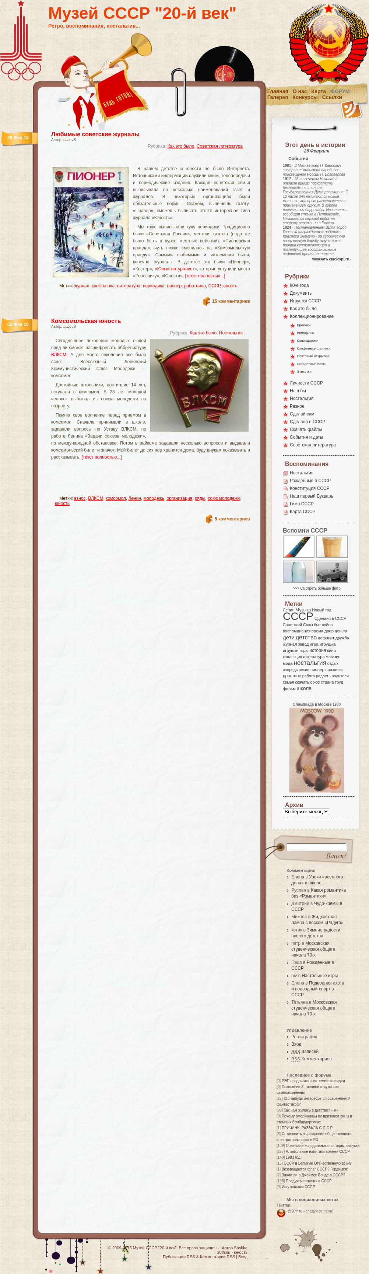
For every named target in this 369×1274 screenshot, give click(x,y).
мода (288, 663)
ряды (200, 498)
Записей (305, 1051)
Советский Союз (298, 624)
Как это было (181, 146)
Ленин (135, 498)
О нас (300, 91)
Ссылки (332, 97)
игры (303, 650)
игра (314, 644)
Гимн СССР (302, 503)
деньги (341, 631)
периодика (154, 285)
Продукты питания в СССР (309, 1181)
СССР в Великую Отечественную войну (317, 1163)
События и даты (306, 437)
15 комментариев (231, 301)
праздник (334, 669)
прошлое (292, 675)
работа (308, 676)
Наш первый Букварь (311, 496)
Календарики (307, 340)
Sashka (240, 1248)
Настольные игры (320, 975)
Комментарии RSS (217, 1256)
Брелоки (303, 325)
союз (315, 682)
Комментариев (311, 1058)
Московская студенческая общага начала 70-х (313, 949)
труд (339, 682)
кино (331, 650)
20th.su (223, 1252)
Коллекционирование (312, 316)
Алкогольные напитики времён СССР (318, 1152)
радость (323, 676)
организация (179, 498)
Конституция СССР (310, 488)
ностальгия (310, 662)
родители (340, 676)
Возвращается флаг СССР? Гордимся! (315, 1169)
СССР (214, 285)
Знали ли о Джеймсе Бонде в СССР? (313, 1175)
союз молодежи (224, 498)
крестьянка (103, 285)
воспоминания (296, 631)
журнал (81, 285)
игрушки (291, 650)
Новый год (321, 610)
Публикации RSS (179, 1256)
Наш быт (299, 390)
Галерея (277, 97)
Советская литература (220, 146)
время (317, 631)
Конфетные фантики (314, 348)
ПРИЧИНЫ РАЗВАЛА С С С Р (307, 1128)
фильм (289, 689)
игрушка (328, 644)
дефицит (326, 638)
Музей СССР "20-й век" (142, 13)
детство (306, 637)
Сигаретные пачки (312, 364)
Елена (297, 877)
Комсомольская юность (86, 321)
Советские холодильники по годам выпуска (322, 1146)
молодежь (154, 498)
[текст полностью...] (205, 275)
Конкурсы (304, 97)
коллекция (292, 656)
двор (329, 631)
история (318, 650)
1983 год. (293, 1157)
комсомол (116, 498)
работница (195, 285)
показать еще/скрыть (331, 259)
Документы (301, 293)
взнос (80, 498)
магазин (333, 656)
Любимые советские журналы (95, 134)
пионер (174, 285)
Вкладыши (305, 333)
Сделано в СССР (307, 421)
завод (303, 644)
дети (289, 637)
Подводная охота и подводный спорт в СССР (317, 988)
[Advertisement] (142, 160)
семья (288, 682)
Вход (296, 1044)
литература (129, 285)
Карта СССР (302, 511)
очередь (290, 669)
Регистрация (304, 1036)
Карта (319, 91)
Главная (277, 91)
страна (327, 682)
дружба (342, 638)
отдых (332, 663)
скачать (302, 682)
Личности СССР (306, 383)
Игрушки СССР (305, 300)
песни (304, 669)
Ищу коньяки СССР (298, 1187)
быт (317, 624)
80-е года (299, 285)
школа (304, 688)
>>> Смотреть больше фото (317, 588)
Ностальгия (231, 333)
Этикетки (304, 371)
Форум (339, 91)
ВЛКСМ (58, 354)
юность (229, 285)
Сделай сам (302, 414)
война (327, 624)
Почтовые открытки (313, 356)
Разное (297, 406)
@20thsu (295, 1211)
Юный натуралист (175, 268)
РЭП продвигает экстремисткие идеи (313, 1081)
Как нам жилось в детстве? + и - (311, 1110)
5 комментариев (232, 519)
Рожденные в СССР (310, 480)
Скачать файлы (306, 429)
